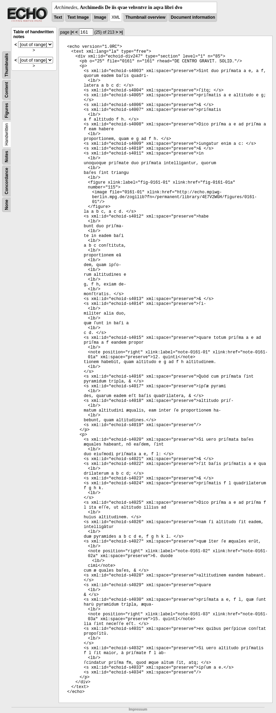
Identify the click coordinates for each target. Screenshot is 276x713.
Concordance (6, 181)
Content (6, 90)
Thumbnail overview (145, 17)
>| (121, 32)
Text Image (78, 17)
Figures (6, 110)
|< (72, 32)
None (6, 205)
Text (58, 17)
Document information (193, 17)
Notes (6, 156)
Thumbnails (6, 65)
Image (100, 17)
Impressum (138, 709)
